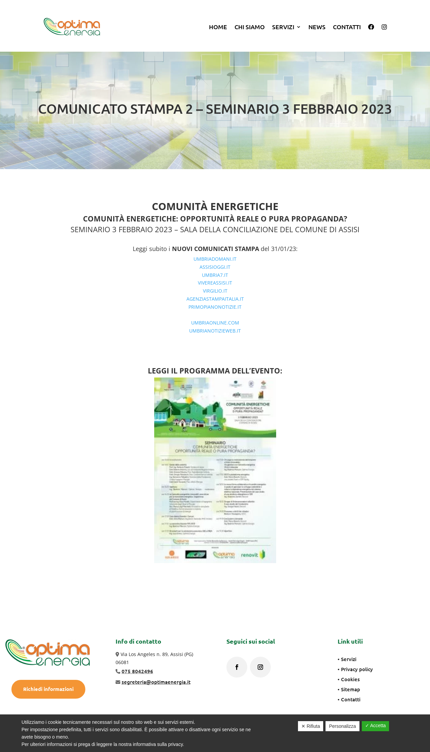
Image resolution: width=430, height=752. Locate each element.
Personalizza (342, 726)
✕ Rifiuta (310, 726)
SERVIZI (283, 27)
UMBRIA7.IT (215, 275)
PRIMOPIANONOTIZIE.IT (215, 307)
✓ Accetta (375, 725)
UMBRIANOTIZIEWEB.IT (215, 331)
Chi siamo (249, 27)
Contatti (347, 27)
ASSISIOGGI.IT (215, 267)
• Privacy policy (355, 669)
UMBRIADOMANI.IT (215, 259)
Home (218, 27)
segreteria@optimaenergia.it (156, 682)
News (317, 27)
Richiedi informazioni (48, 689)
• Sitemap (349, 689)
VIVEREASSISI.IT (215, 283)
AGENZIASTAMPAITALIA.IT (215, 299)
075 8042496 (137, 671)
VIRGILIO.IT (215, 291)
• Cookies (349, 679)
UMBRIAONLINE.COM (215, 322)
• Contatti (349, 699)
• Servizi (347, 659)
